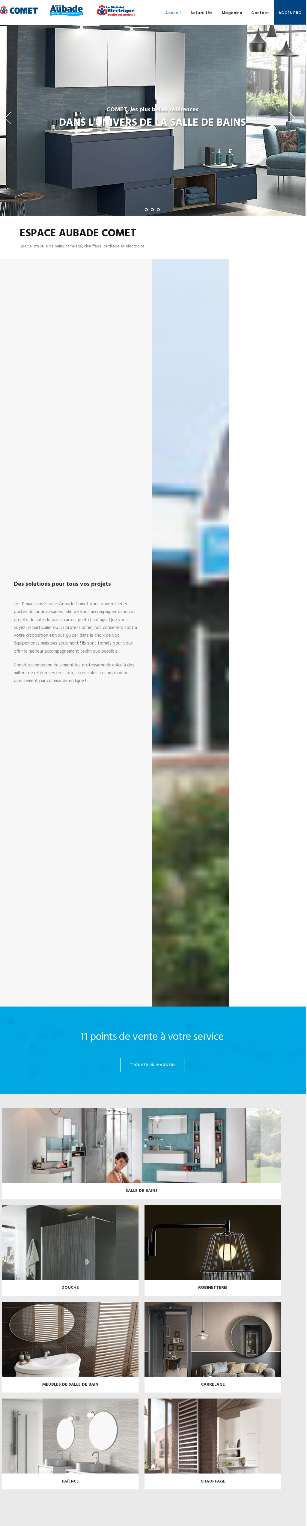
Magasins (232, 13)
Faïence (70, 1486)
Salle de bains (142, 1195)
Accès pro (290, 13)
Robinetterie (213, 1292)
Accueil (173, 13)
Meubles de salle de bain (70, 1389)
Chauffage (213, 1486)
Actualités (201, 13)
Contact (260, 13)
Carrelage (213, 1389)
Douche (70, 1292)
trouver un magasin (152, 1070)
